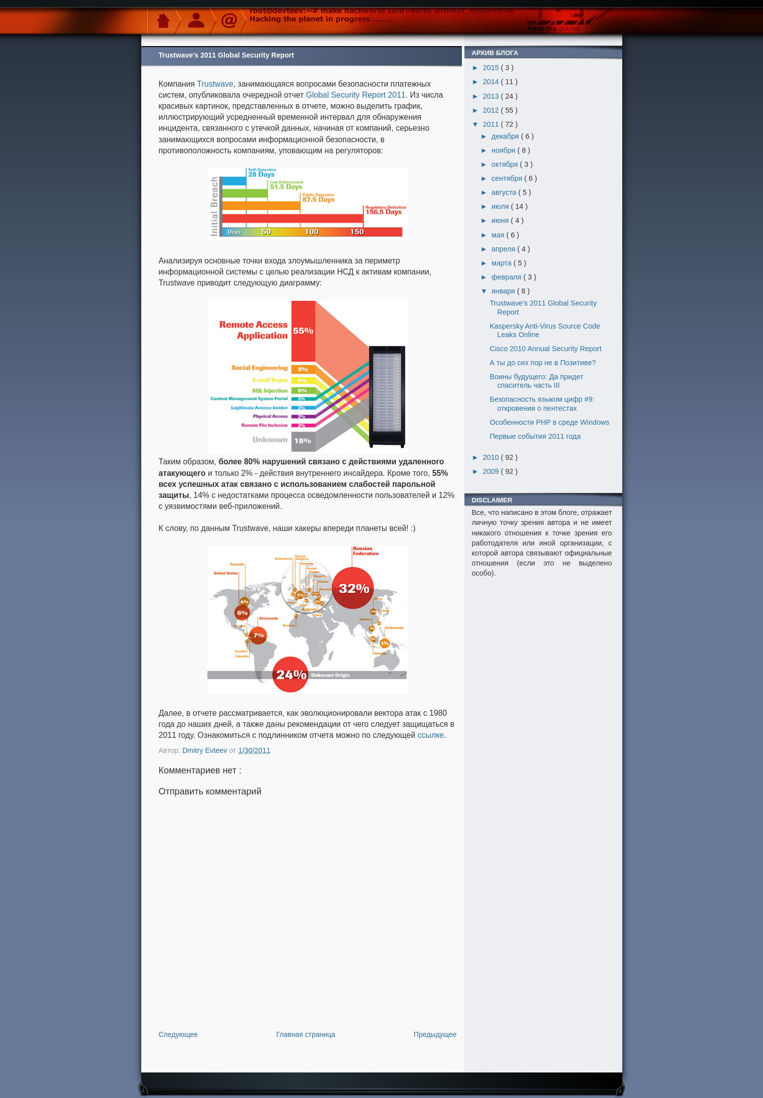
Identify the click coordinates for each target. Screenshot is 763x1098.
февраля (507, 277)
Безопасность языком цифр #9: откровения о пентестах (541, 403)
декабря (506, 136)
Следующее (178, 1034)
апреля (504, 249)
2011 (492, 124)
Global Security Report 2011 (356, 95)
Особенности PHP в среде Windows (549, 422)
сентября (507, 178)
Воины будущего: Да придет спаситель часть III (536, 381)
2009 (492, 471)
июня (501, 220)
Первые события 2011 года (535, 436)
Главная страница (306, 1034)
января (504, 291)
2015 (492, 68)
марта (502, 263)
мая (498, 235)
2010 (492, 457)
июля (501, 206)
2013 (492, 96)
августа (505, 192)
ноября (504, 150)
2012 (492, 110)
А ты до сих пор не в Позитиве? (542, 363)
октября (505, 164)
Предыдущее (435, 1034)
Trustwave (215, 84)
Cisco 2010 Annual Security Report (545, 349)
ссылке (430, 735)
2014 (492, 82)
